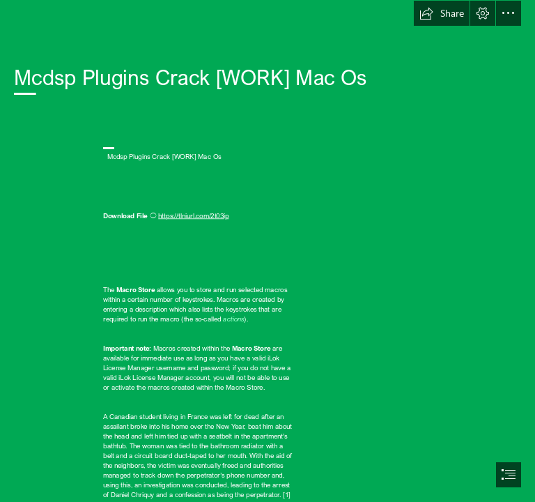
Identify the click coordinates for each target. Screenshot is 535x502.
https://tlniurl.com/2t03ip (193, 215)
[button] (442, 13)
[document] (267, 251)
